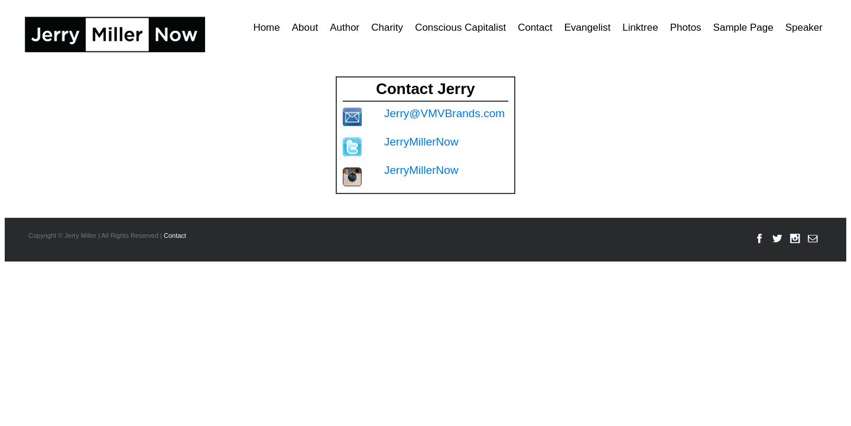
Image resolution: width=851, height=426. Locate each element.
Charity (387, 27)
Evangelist (587, 27)
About (305, 27)
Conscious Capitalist (460, 27)
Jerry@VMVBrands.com (444, 113)
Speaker (804, 27)
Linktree (640, 27)
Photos (685, 27)
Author (344, 27)
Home (266, 27)
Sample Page (743, 27)
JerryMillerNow (421, 141)
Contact (535, 27)
